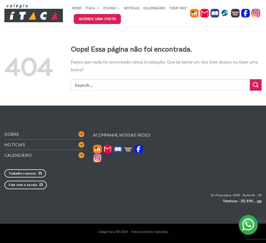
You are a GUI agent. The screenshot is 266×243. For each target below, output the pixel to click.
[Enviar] (256, 85)
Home (76, 8)
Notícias (131, 8)
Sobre (11, 134)
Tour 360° (178, 8)
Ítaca (92, 8)
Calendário (154, 8)
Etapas (111, 8)
